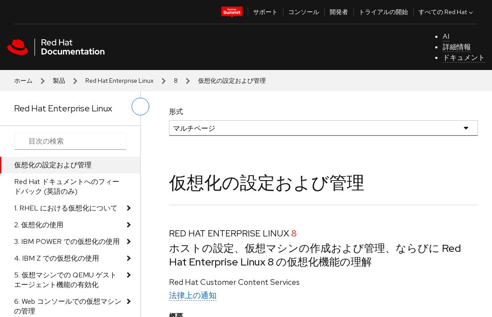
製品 (59, 81)
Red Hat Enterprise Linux (119, 81)
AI (446, 36)
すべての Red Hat (447, 12)
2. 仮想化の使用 (38, 224)
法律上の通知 (193, 295)
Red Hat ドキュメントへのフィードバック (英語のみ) (66, 186)
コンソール (303, 12)
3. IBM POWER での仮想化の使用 (67, 241)
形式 (176, 111)
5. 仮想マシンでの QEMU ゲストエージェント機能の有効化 (65, 279)
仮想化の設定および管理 (53, 165)
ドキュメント (464, 57)
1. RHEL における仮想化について (65, 208)
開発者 (339, 12)
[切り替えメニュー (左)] (140, 106)
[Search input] (70, 141)
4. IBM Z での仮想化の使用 (56, 258)
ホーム (23, 81)
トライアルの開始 (383, 12)
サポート (265, 12)
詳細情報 (457, 47)
